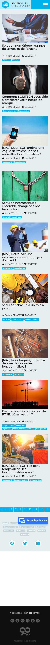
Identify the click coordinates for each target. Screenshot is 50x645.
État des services (32, 613)
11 (36, 509)
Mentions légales (21, 641)
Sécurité (32, 641)
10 (30, 509)
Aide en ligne (15, 613)
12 (41, 509)
